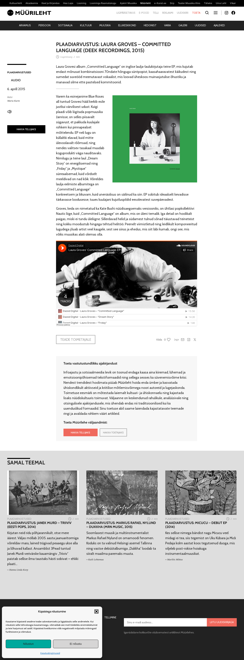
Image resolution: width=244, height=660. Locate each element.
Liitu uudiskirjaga (222, 622)
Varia (167, 25)
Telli (156, 12)
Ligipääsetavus (125, 12)
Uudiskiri (182, 12)
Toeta (196, 12)
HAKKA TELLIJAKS (26, 129)
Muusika (105, 25)
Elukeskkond (127, 25)
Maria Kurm (13, 100)
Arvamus (25, 25)
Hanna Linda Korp (18, 569)
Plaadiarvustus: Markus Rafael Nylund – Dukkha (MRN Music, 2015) (121, 525)
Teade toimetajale (75, 340)
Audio (16, 80)
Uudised (200, 25)
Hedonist (150, 25)
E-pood (144, 12)
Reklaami (167, 12)
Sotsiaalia (65, 25)
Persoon (45, 25)
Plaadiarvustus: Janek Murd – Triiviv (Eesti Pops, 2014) (39, 525)
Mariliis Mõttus (175, 559)
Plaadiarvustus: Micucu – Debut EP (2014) (196, 525)
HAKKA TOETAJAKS (113, 432)
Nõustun (28, 643)
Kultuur (86, 25)
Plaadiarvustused (19, 72)
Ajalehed (219, 25)
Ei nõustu (76, 643)
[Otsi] (207, 13)
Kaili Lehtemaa (96, 559)
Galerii (182, 25)
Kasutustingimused (50, 653)
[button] (96, 611)
